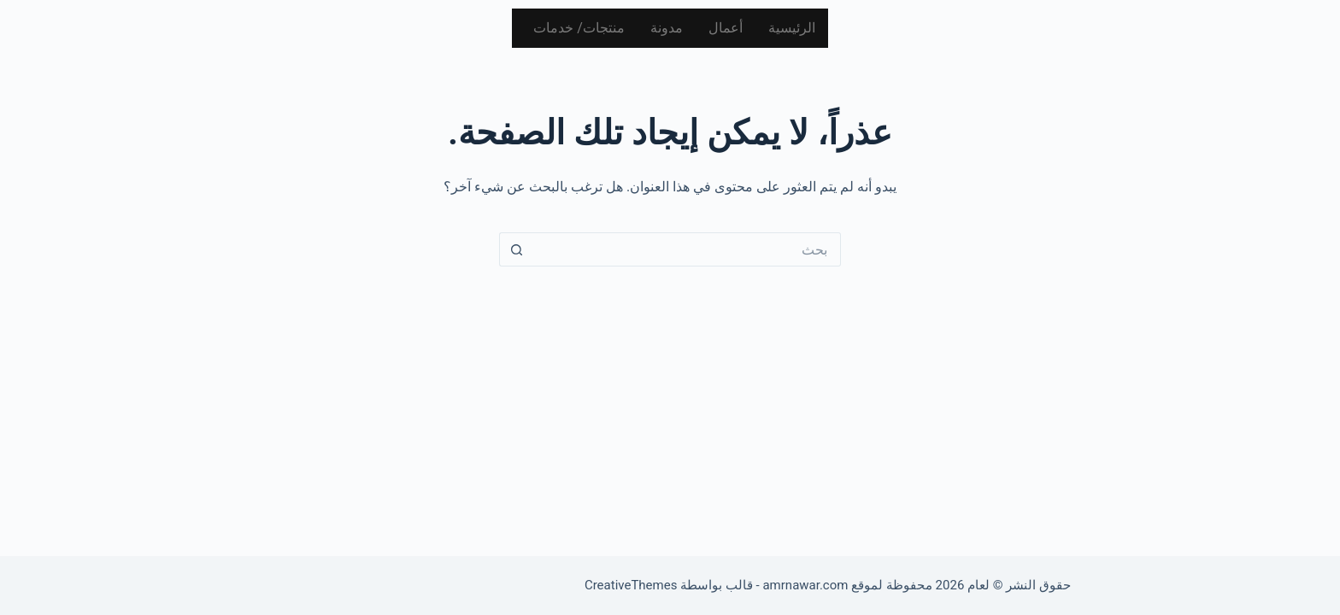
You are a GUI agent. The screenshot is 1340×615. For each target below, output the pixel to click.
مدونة (666, 28)
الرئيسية (791, 28)
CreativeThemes (631, 585)
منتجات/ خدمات (579, 28)
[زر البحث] (516, 249)
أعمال (725, 28)
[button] (575, 28)
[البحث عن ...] (687, 249)
